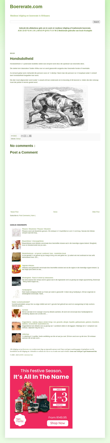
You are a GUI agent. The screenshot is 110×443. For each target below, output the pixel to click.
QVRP (21, 355)
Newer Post (14, 212)
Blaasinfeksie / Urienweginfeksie (33, 241)
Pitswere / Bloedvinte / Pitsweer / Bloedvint (36, 229)
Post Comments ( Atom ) (27, 215)
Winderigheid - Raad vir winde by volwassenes (37, 278)
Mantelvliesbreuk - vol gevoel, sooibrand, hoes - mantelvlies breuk (44, 253)
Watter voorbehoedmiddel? (21, 302)
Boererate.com (26, 6)
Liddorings (25, 334)
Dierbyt (18, 138)
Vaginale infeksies (28, 265)
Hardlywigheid (27, 290)
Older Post (95, 212)
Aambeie (25, 310)
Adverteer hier (28, 355)
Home (55, 212)
